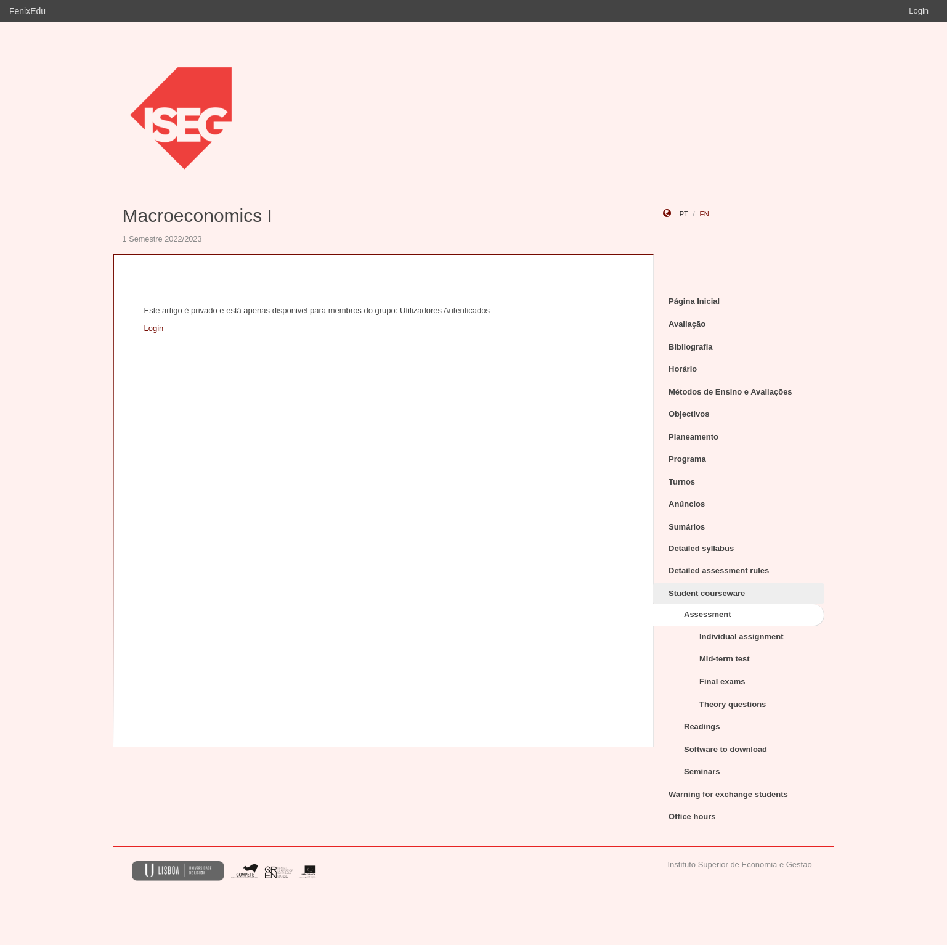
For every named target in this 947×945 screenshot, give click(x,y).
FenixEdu (27, 11)
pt (684, 214)
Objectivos (689, 414)
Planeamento (693, 436)
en (704, 214)
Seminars (702, 771)
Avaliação (687, 324)
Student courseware (707, 593)
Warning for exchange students (728, 794)
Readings (702, 726)
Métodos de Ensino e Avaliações (730, 391)
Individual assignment (741, 636)
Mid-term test (724, 658)
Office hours (692, 816)
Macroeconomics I (197, 215)
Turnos (682, 481)
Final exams (722, 681)
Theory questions (732, 704)
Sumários (687, 526)
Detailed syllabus (701, 548)
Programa (687, 459)
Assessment (707, 614)
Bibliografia (691, 346)
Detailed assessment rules (719, 570)
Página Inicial (694, 301)
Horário (683, 369)
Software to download (725, 749)
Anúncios (687, 504)
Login (919, 10)
